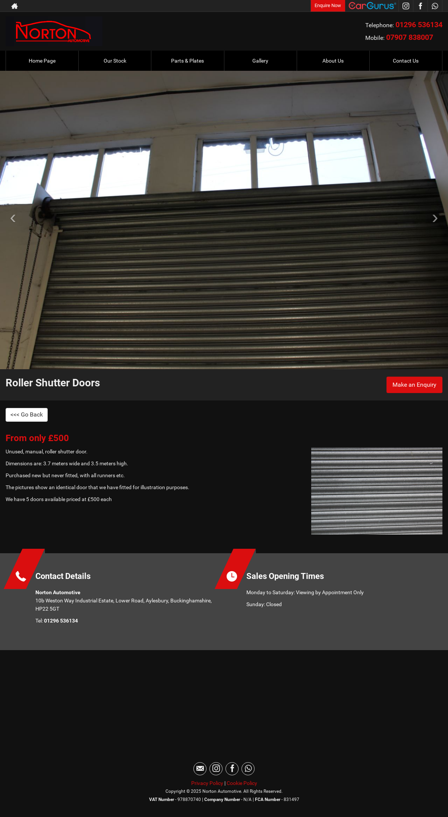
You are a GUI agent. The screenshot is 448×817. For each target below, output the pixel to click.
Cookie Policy (242, 783)
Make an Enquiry (414, 384)
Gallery (260, 61)
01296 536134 (418, 24)
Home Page (42, 61)
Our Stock (115, 61)
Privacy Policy (207, 783)
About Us (333, 61)
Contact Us (406, 61)
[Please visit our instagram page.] (405, 6)
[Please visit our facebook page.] (420, 6)
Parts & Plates (187, 61)
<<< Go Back (26, 414)
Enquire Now (328, 5)
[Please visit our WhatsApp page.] (435, 6)
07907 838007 (409, 37)
